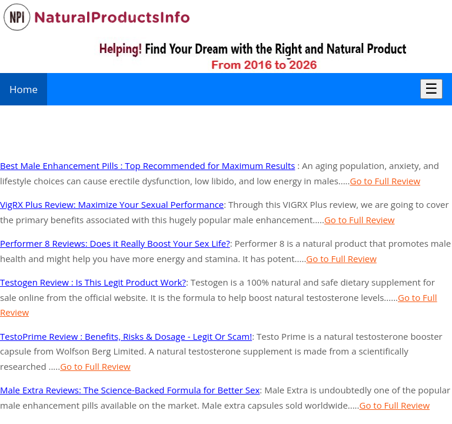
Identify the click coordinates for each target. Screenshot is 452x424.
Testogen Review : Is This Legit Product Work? (93, 282)
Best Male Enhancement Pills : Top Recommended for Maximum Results (147, 165)
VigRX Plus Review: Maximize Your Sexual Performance (112, 204)
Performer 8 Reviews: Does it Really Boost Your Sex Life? (115, 243)
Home (23, 89)
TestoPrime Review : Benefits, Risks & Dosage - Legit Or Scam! (126, 336)
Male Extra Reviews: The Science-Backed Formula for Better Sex (130, 390)
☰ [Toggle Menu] (431, 89)
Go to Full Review (385, 181)
